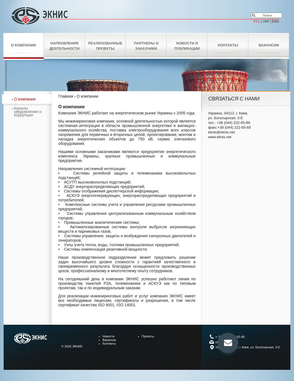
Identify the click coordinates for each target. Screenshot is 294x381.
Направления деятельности (64, 46)
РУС (256, 21)
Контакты (228, 45)
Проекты (148, 336)
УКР (266, 21)
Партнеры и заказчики (146, 46)
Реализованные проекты (105, 46)
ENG (275, 21)
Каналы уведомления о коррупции (27, 112)
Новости (108, 336)
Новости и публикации (187, 46)
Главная (65, 96)
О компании (23, 45)
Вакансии (269, 45)
